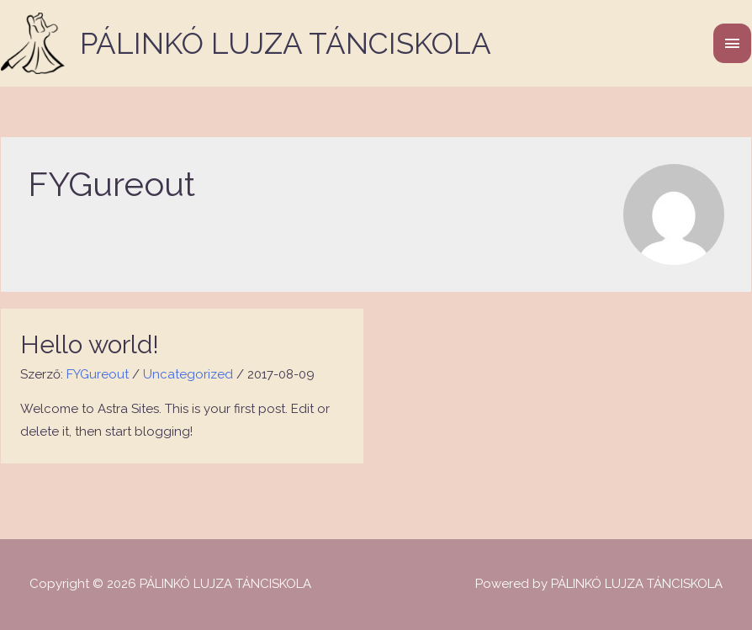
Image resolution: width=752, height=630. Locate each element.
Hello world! (89, 344)
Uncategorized (188, 374)
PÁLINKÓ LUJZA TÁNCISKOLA (285, 43)
